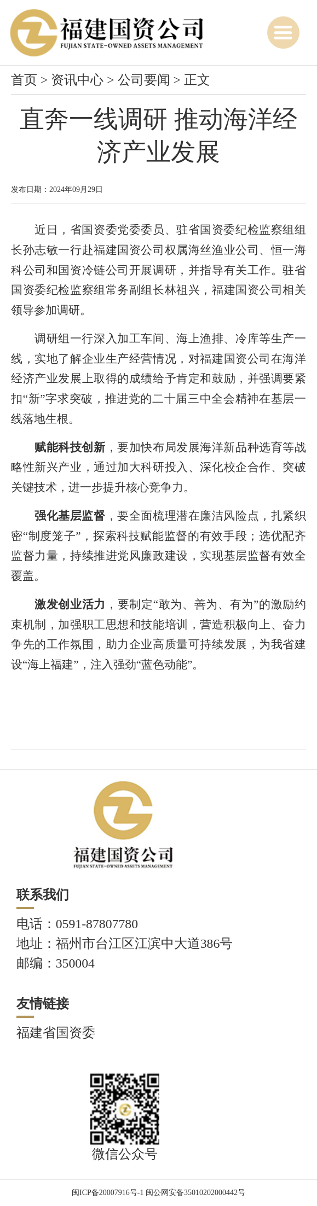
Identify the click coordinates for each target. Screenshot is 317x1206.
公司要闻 (144, 80)
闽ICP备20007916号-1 (107, 1192)
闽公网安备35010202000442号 (195, 1192)
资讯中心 (77, 80)
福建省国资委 (55, 1033)
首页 (24, 80)
